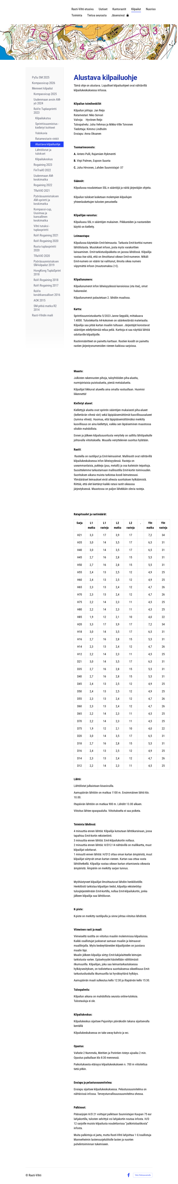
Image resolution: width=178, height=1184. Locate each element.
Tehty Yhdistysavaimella (143, 1175)
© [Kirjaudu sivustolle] (27, 1175)
